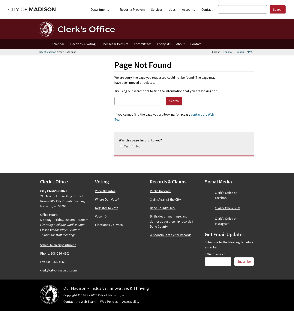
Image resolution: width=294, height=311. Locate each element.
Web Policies (109, 301)
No (138, 146)
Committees (143, 44)
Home (44, 44)
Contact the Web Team (79, 301)
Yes (126, 146)
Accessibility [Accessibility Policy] (130, 301)
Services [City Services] (157, 9)
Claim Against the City (165, 199)
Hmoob (240, 52)
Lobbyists (164, 44)
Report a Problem (132, 9)
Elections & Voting (83, 44)
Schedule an (60, 245)
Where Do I (109, 199)
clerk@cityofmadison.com (58, 270)
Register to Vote (106, 208)
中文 (250, 52)
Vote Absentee (105, 191)
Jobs (172, 9)
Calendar (58, 44)
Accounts (188, 9)
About (180, 44)
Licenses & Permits (114, 44)
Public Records (160, 191)
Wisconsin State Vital (173, 235)
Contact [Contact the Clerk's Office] (196, 44)
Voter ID (100, 216)
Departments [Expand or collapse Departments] (102, 9)
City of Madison (47, 52)
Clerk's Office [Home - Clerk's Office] (86, 29)
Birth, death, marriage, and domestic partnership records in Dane (172, 221)
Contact (207, 9)
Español (228, 52)
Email (214, 254)
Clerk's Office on (226, 195)
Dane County (165, 208)
